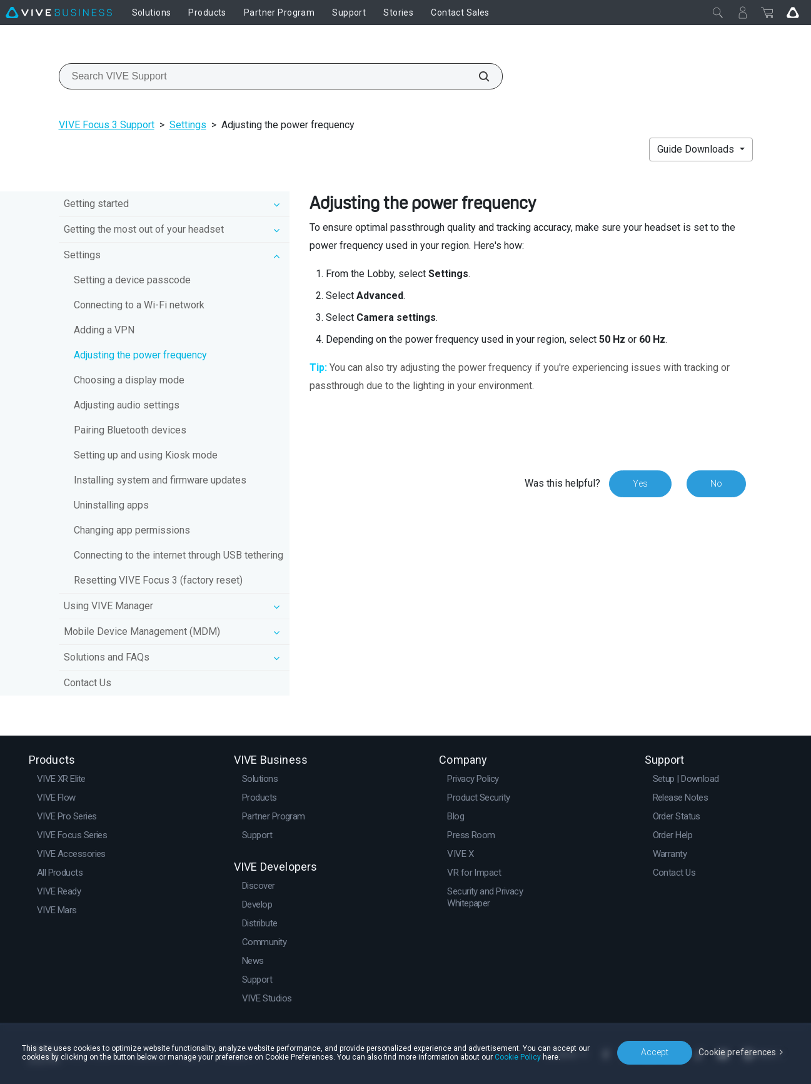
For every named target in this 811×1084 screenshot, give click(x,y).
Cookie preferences (737, 1052)
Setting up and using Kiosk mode (146, 455)
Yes (640, 484)
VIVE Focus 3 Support (106, 125)
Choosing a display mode (129, 380)
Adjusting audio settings (126, 405)
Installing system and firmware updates (160, 480)
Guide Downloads (697, 149)
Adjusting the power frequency (140, 355)
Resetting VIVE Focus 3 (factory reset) (158, 580)
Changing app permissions (132, 530)
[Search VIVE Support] (477, 76)
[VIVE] (59, 12)
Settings (187, 125)
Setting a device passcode (132, 280)
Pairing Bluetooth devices (130, 430)
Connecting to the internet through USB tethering (178, 555)
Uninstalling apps (111, 505)
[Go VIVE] (792, 12)
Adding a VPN (104, 330)
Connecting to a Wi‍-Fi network (139, 305)
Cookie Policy (518, 1057)
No (716, 484)
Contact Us (87, 683)
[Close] (717, 12)
